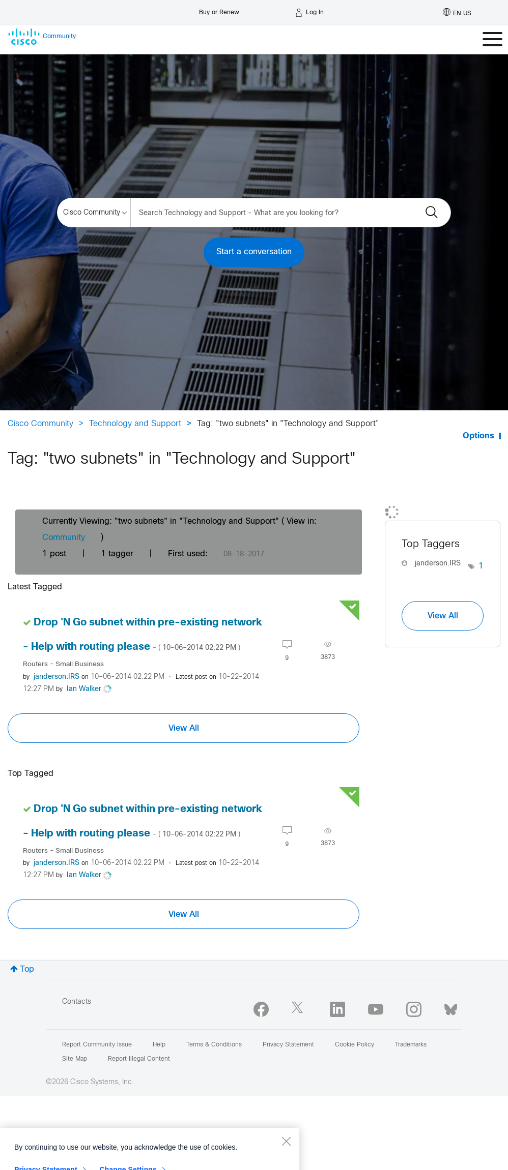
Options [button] (478, 436)
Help (159, 1045)
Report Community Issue (97, 1045)
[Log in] (309, 12)
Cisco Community (40, 424)
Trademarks (411, 1045)
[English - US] (457, 12)
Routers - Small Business (63, 664)
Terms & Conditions (214, 1045)
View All (183, 728)
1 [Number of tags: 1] (481, 566)
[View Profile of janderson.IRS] (56, 677)
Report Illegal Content (139, 1059)
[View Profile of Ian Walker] (84, 689)
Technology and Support (135, 424)
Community (63, 538)
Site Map (74, 1059)
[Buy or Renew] (219, 10)
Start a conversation (254, 252)
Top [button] (27, 969)
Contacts (76, 1002)
